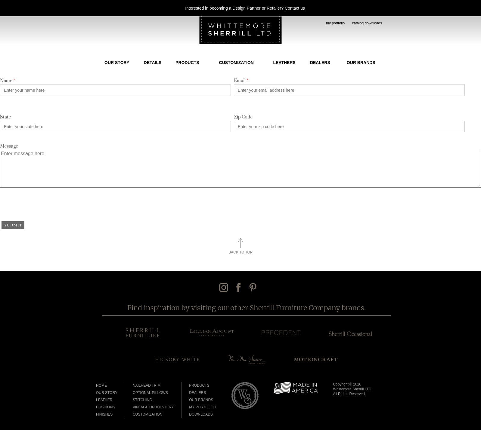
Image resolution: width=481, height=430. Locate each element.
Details (153, 62)
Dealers (320, 62)
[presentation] (46, 206)
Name (7, 81)
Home (101, 385)
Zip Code (243, 117)
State (5, 117)
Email (241, 81)
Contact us (295, 8)
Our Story (116, 62)
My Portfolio (202, 407)
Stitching (142, 400)
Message (9, 146)
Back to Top (240, 252)
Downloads (201, 414)
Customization (236, 62)
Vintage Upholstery (153, 407)
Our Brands (361, 62)
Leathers (284, 62)
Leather (104, 400)
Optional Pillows (150, 393)
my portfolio (335, 23)
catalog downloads (367, 23)
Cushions (105, 407)
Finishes (104, 414)
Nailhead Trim (146, 385)
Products (187, 62)
